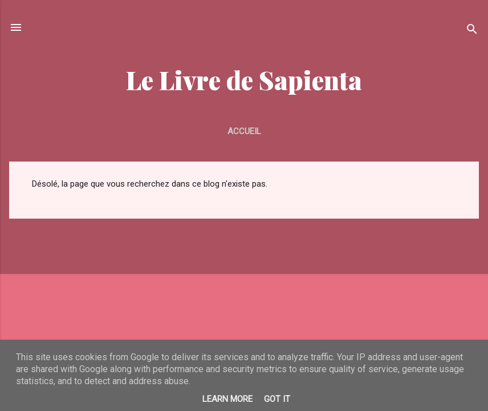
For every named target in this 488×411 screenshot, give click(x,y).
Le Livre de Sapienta (244, 79)
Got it (277, 399)
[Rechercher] (472, 31)
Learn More (227, 399)
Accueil (244, 131)
